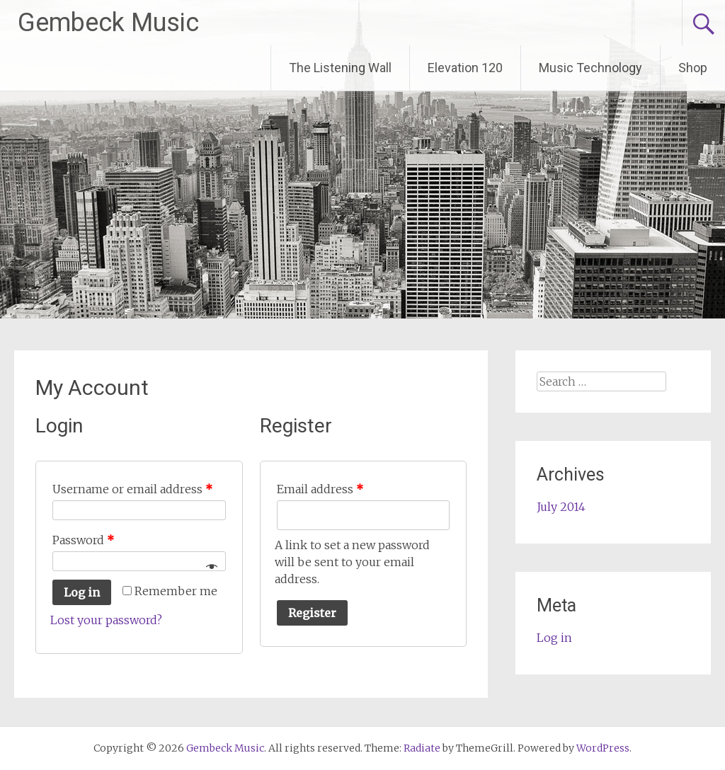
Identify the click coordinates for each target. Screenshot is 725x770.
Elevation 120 (465, 67)
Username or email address (132, 489)
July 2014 (561, 507)
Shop (692, 67)
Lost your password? (106, 620)
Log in (82, 592)
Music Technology (590, 67)
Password (83, 540)
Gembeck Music (108, 23)
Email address (320, 489)
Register (312, 613)
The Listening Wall (340, 67)
